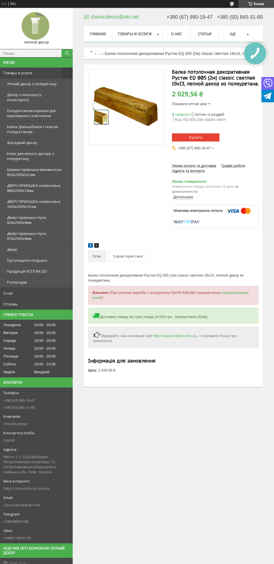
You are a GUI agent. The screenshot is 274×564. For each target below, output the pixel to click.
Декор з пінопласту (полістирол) (24, 97)
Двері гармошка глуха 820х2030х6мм (26, 220)
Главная (98, 34)
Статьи (204, 34)
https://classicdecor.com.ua (26, 488)
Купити (195, 137)
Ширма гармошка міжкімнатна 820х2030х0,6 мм (34, 172)
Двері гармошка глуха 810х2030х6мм (26, 236)
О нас (8, 293)
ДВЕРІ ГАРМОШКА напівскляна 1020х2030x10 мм (33, 204)
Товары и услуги (17, 72)
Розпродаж (17, 282)
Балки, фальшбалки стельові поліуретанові (32, 129)
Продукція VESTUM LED (27, 271)
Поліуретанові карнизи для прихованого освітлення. (31, 113)
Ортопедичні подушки (27, 260)
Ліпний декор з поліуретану (32, 83)
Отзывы (10, 304)
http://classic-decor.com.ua (175, 336)
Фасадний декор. (22, 142)
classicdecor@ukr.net (21, 504)
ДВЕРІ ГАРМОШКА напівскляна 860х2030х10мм (33, 188)
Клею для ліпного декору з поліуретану (30, 156)
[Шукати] (67, 53)
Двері (12, 249)
